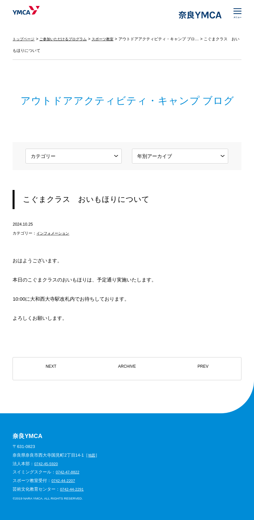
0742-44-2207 (64, 480)
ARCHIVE (127, 368)
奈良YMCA (33, 14)
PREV (203, 368)
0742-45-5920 (47, 463)
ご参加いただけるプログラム (67, 39)
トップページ (24, 39)
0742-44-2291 (73, 489)
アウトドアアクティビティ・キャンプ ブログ (167, 39)
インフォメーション (54, 233)
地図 (92, 455)
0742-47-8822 (69, 471)
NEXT (51, 368)
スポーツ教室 (110, 39)
